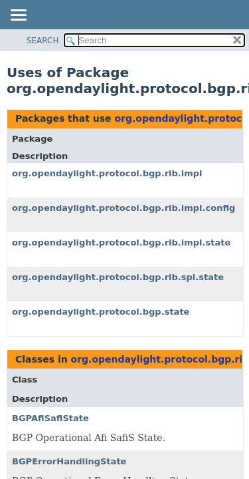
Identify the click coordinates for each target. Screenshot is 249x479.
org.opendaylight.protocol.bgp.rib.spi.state (118, 277)
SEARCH (43, 40)
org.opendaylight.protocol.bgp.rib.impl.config (123, 208)
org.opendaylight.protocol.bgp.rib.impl (107, 173)
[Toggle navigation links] (18, 16)
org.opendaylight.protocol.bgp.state (100, 312)
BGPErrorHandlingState (69, 461)
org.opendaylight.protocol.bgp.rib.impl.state (121, 242)
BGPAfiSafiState (50, 418)
